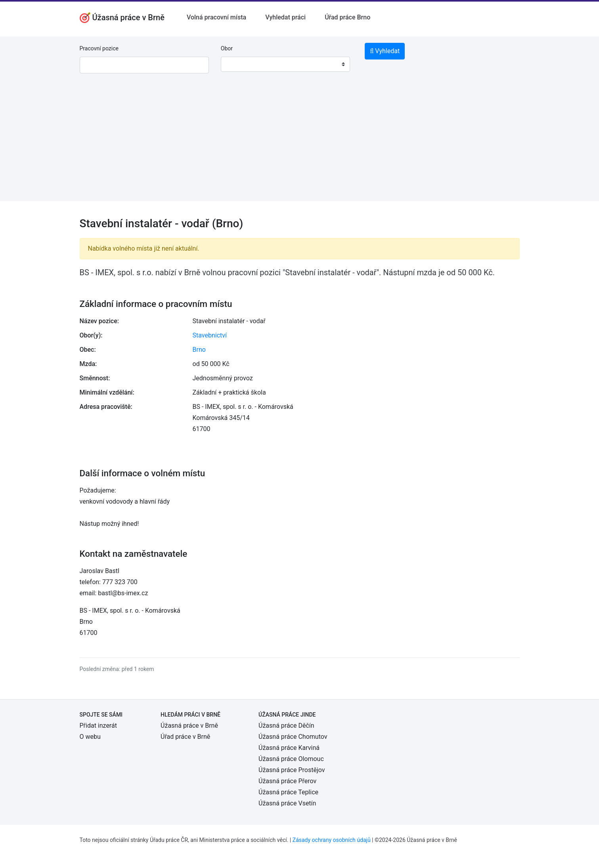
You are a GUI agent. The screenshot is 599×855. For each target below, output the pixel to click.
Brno (199, 349)
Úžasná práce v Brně (189, 725)
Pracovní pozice (99, 48)
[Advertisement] (300, 145)
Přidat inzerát (98, 725)
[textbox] (237, 64)
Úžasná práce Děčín (286, 725)
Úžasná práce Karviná (289, 747)
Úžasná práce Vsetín (287, 803)
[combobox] (285, 64)
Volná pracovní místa (216, 17)
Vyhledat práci (285, 17)
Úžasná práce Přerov (287, 781)
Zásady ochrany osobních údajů (332, 840)
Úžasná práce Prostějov (291, 770)
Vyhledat (385, 51)
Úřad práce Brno (347, 17)
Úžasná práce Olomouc (291, 759)
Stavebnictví (210, 335)
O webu (90, 736)
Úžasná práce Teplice (288, 792)
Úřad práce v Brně (185, 736)
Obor (227, 48)
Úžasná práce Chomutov (292, 736)
